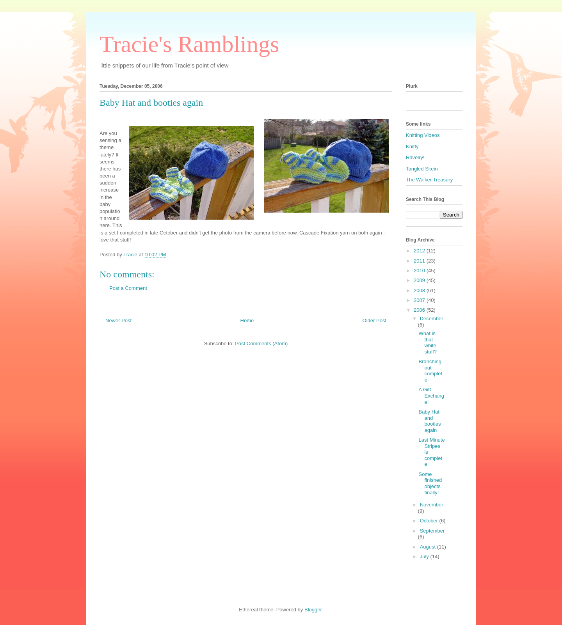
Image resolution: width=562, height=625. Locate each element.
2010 (420, 270)
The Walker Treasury (429, 180)
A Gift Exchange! (431, 396)
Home (247, 320)
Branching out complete (430, 371)
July (425, 556)
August (428, 547)
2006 (420, 310)
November (431, 505)
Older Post (374, 320)
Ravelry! (415, 157)
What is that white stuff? (427, 342)
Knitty (412, 146)
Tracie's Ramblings (189, 44)
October (429, 521)
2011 (420, 261)
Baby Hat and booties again (429, 421)
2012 (420, 251)
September (432, 531)
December (431, 318)
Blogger (313, 610)
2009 (420, 280)
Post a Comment (128, 288)
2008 (420, 290)
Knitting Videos (423, 135)
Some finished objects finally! (430, 483)
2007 (420, 300)
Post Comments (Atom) (261, 343)
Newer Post (118, 320)
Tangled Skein (422, 169)
